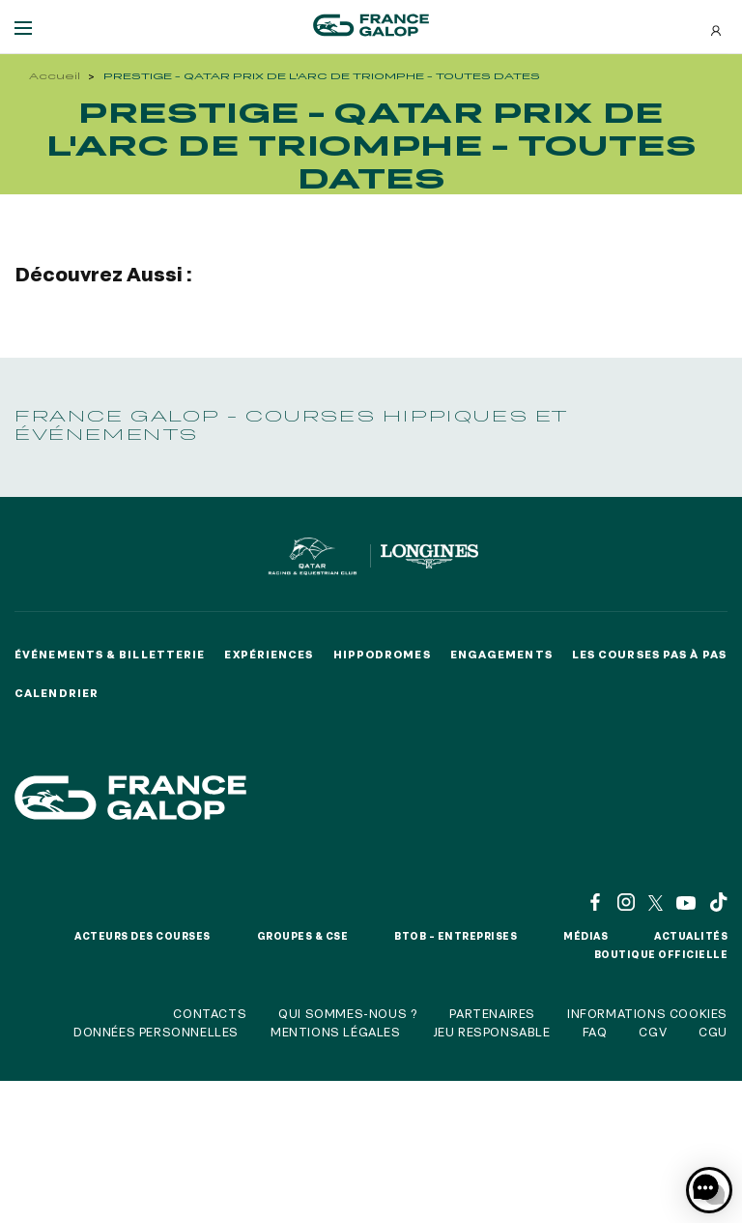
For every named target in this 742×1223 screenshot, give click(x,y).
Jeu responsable (492, 1031)
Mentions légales (336, 1031)
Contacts (209, 1013)
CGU (713, 1031)
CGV (653, 1031)
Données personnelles (156, 1031)
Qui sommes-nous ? (347, 1013)
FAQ (595, 1031)
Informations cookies (647, 1013)
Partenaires (492, 1013)
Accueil (54, 76)
